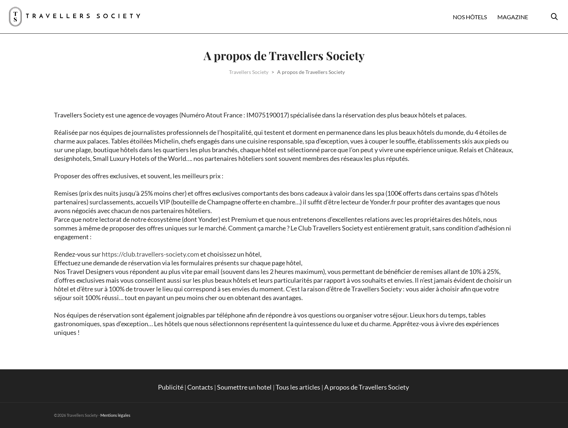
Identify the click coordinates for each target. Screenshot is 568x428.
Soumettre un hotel (244, 387)
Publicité (170, 387)
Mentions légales (115, 415)
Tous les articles (298, 387)
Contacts (200, 387)
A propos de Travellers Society (367, 387)
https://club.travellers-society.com (150, 254)
